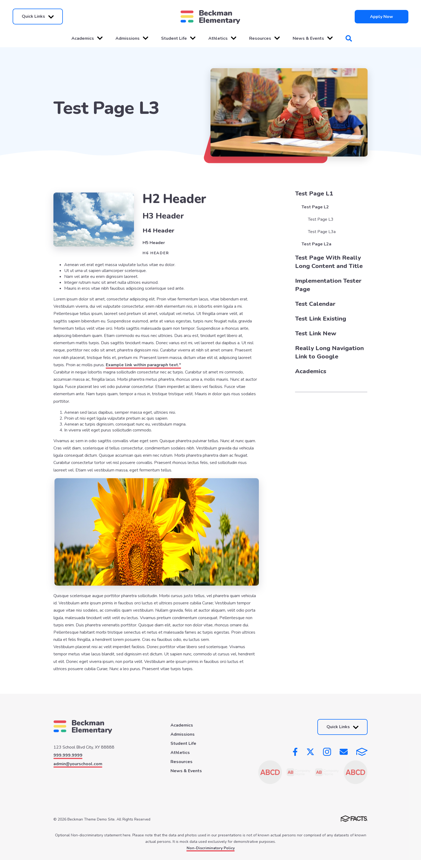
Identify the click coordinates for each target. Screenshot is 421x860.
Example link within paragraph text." (143, 365)
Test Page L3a (322, 232)
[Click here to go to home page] (210, 16)
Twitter (310, 752)
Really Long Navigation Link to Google (329, 352)
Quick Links (38, 16)
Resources (264, 38)
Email (344, 752)
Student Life (178, 38)
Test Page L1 (314, 193)
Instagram (327, 752)
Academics (87, 38)
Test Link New (315, 333)
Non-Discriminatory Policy (211, 848)
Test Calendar (315, 304)
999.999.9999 (67, 755)
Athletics (222, 38)
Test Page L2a (316, 244)
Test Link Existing (320, 318)
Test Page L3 (320, 219)
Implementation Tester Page (328, 285)
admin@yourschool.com (77, 764)
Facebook (295, 752)
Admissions (131, 38)
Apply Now (381, 17)
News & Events (313, 38)
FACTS (362, 752)
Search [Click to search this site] (349, 38)
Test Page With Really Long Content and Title (329, 261)
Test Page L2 (315, 207)
